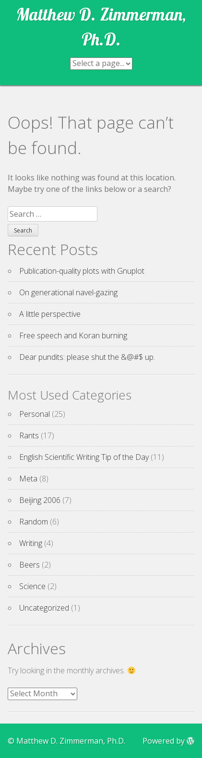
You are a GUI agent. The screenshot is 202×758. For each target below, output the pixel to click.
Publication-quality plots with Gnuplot (81, 271)
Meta (28, 478)
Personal (34, 414)
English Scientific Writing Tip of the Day (84, 457)
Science (32, 586)
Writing (30, 543)
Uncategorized (44, 607)
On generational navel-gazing (68, 292)
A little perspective (50, 314)
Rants (29, 435)
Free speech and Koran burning (73, 335)
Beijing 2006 (39, 500)
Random (33, 521)
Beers (29, 564)
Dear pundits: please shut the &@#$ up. (87, 357)
